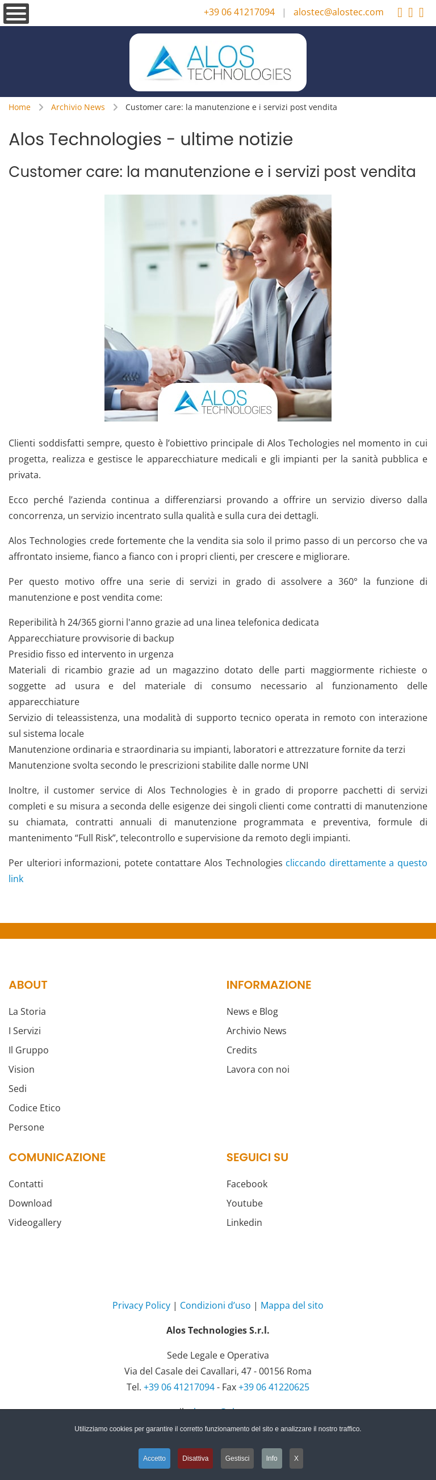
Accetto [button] (154, 1458)
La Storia (27, 1011)
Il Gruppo (29, 1050)
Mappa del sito (292, 1305)
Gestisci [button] (237, 1458)
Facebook (247, 1184)
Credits (242, 1050)
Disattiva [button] (195, 1458)
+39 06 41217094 (239, 12)
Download (30, 1203)
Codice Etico (35, 1108)
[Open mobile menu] (16, 13)
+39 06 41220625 (273, 1387)
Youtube (245, 1203)
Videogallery (35, 1222)
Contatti (26, 1184)
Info (272, 1458)
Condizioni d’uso (215, 1305)
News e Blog (252, 1011)
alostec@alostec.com (339, 12)
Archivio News (257, 1030)
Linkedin (244, 1222)
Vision (22, 1069)
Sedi (18, 1088)
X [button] (296, 1458)
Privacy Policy (141, 1305)
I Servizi (25, 1030)
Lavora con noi (258, 1069)
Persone (26, 1127)
